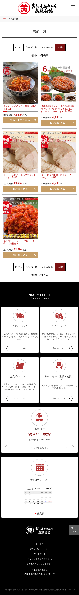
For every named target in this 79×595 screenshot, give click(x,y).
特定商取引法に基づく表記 (40, 559)
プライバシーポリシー (40, 549)
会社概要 (40, 544)
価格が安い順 (31, 47)
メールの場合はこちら (39, 448)
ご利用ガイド (40, 554)
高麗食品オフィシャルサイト (39, 564)
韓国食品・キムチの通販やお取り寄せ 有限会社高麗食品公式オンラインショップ (44, 590)
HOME (6, 19)
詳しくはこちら (20, 348)
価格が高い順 (47, 47)
